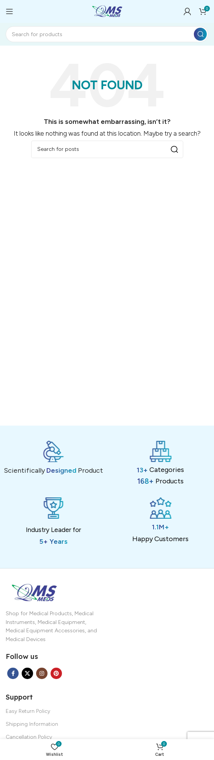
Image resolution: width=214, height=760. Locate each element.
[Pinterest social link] (56, 673)
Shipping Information (32, 724)
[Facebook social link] (13, 673)
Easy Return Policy (28, 711)
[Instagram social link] (42, 673)
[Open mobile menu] (9, 11)
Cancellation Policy (29, 737)
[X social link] (27, 673)
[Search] (107, 34)
